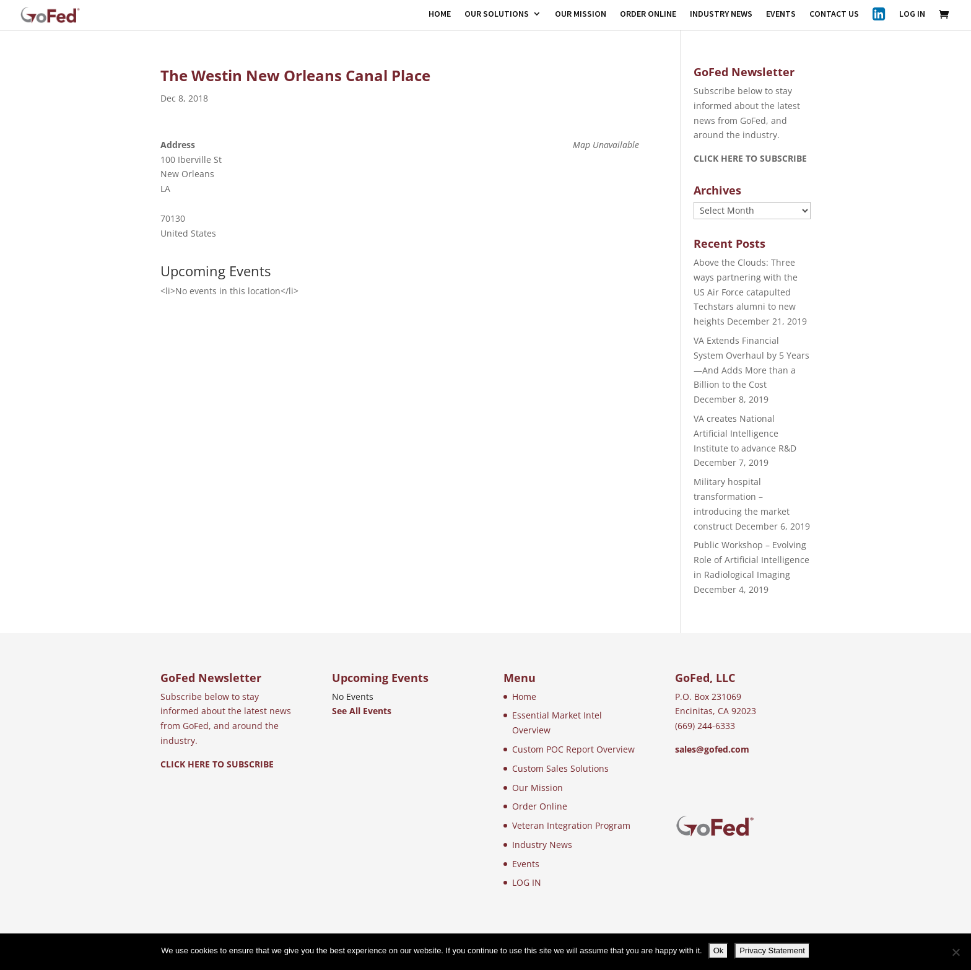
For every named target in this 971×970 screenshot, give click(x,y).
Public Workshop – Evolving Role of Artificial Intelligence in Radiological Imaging (751, 559)
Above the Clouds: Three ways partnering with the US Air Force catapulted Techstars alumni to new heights (746, 291)
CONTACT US (834, 14)
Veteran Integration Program (571, 825)
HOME (440, 14)
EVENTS (781, 14)
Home (524, 696)
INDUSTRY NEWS (721, 14)
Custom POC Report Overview (573, 749)
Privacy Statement (772, 950)
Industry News (542, 844)
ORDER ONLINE (648, 14)
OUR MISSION (580, 14)
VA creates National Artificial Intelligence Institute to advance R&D (745, 433)
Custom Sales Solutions (560, 768)
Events (525, 864)
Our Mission (537, 787)
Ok (718, 950)
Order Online (539, 806)
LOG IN (912, 14)
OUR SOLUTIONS (496, 14)
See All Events (361, 711)
